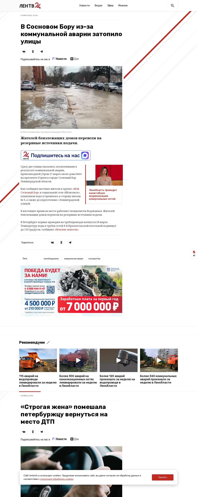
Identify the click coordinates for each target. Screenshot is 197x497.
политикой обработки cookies (56, 479)
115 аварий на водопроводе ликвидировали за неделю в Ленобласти (38, 381)
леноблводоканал (51, 259)
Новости (84, 5)
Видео (98, 5)
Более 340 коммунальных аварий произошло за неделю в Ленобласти (158, 379)
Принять (162, 477)
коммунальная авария (73, 259)
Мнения (123, 5)
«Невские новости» (66, 229)
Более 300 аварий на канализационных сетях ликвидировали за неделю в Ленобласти (78, 381)
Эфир (110, 5)
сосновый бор (94, 259)
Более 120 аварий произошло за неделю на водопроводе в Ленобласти (117, 381)
